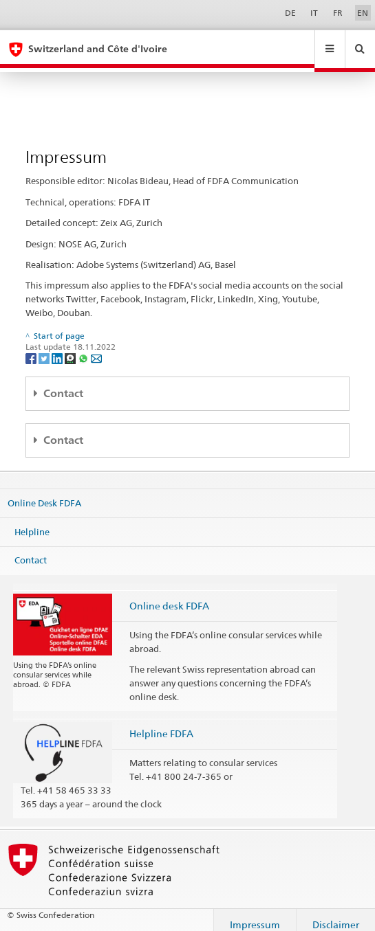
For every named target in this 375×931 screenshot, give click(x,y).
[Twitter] (45, 349)
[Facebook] (32, 349)
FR (338, 13)
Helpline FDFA (161, 724)
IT (314, 13)
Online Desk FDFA (44, 494)
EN (362, 13)
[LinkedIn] (58, 349)
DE (290, 13)
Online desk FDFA (169, 597)
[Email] (96, 349)
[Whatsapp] (84, 349)
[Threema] (71, 349)
